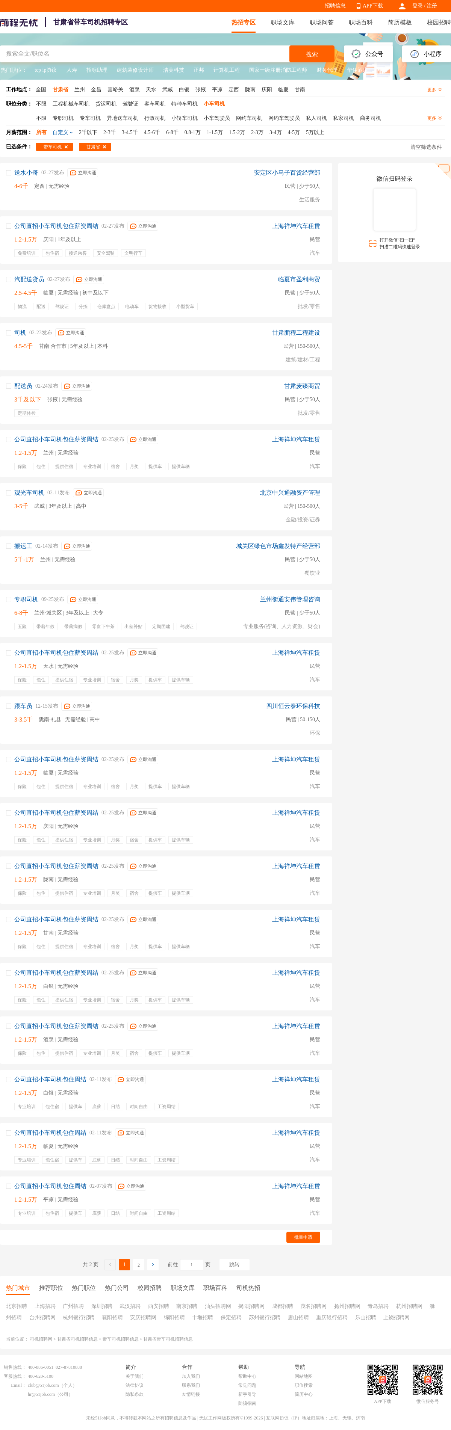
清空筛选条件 (426, 147)
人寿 (72, 70)
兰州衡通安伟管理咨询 (290, 599)
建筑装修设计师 (135, 70)
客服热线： (15, 1376)
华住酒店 (357, 70)
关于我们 (135, 1376)
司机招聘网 (41, 1339)
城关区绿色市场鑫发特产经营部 (278, 546)
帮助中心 (247, 1376)
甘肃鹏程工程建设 (296, 332)
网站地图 (304, 1376)
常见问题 (247, 1385)
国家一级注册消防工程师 (278, 70)
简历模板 (400, 22)
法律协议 (135, 1385)
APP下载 (373, 6)
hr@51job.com (41, 1394)
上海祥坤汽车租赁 (296, 226)
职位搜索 (304, 1385)
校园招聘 (439, 22)
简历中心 (304, 1394)
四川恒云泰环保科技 (293, 706)
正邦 (199, 70)
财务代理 (326, 70)
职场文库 (283, 22)
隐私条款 (135, 1394)
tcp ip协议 (46, 70)
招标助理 (96, 70)
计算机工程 (226, 70)
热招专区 (244, 22)
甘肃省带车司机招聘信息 (168, 1339)
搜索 (312, 54)
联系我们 (191, 1385)
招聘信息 (335, 6)
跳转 (234, 1264)
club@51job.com (43, 1385)
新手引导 (247, 1394)
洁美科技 (173, 70)
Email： (18, 1385)
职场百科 (361, 22)
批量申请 (303, 1237)
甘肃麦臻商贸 (302, 386)
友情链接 (191, 1394)
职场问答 (322, 22)
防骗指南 (247, 1403)
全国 (41, 89)
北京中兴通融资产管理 (290, 492)
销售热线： (15, 1367)
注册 (432, 6)
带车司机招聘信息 (121, 1339)
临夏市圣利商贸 (299, 279)
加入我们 (191, 1376)
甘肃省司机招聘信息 (77, 1339)
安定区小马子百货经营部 (287, 172)
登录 (417, 6)
